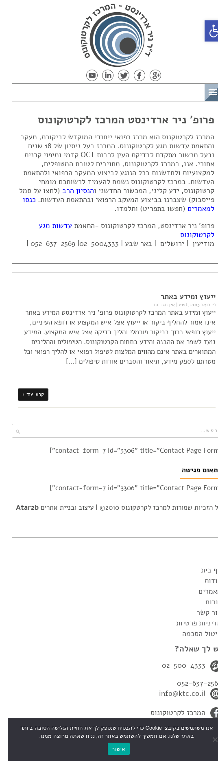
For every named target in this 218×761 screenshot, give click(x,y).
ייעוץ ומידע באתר (180, 296)
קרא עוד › (25, 394)
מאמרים (202, 591)
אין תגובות (156, 304)
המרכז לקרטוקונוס (170, 712)
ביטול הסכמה (194, 633)
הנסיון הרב (70, 190)
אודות (205, 581)
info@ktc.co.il (174, 693)
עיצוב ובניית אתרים (47, 507)
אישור (111, 749)
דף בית (203, 570)
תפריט (184, 91)
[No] (208, 739)
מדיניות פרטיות (191, 623)
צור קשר (201, 612)
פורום (206, 602)
